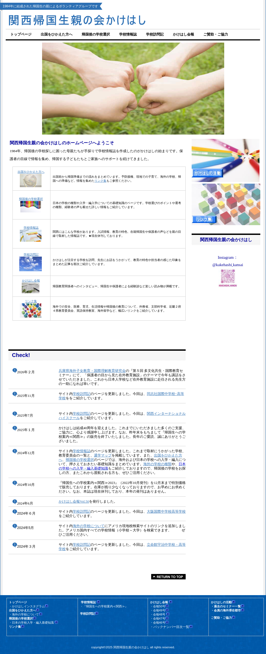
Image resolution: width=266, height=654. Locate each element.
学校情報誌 (81, 451)
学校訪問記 (31, 254)
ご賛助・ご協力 (215, 34)
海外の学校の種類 (157, 464)
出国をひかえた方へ (31, 171)
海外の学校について (88, 526)
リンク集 (100, 180)
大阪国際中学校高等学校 (166, 511)
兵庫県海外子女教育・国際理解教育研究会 (92, 371)
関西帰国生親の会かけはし (97, 19)
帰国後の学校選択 (31, 198)
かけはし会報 (31, 280)
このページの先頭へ (168, 576)
